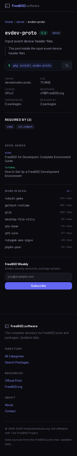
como (10, 126)
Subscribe (38, 285)
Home (9, 22)
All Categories (14, 356)
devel (20, 22)
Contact (10, 411)
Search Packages (17, 362)
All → (69, 191)
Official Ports (13, 380)
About (9, 405)
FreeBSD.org (13, 386)
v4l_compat (25, 126)
